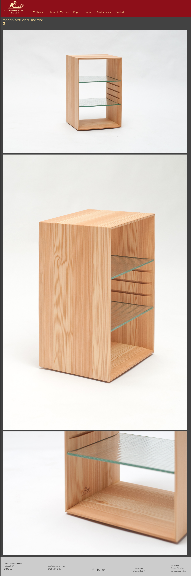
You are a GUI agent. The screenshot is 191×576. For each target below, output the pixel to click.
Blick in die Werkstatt (59, 12)
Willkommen (39, 12)
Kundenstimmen (105, 12)
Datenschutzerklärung (179, 571)
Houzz (98, 570)
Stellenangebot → (138, 571)
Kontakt (120, 12)
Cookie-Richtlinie (177, 568)
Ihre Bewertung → (138, 568)
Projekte (77, 12)
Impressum (175, 566)
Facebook (93, 570)
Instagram (103, 570)
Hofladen (89, 12)
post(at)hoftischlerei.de (56, 566)
